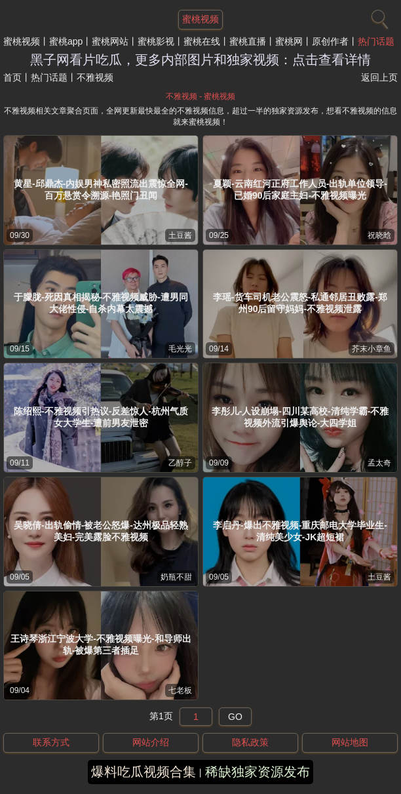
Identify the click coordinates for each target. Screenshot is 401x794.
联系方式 (51, 742)
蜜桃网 (289, 41)
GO (235, 716)
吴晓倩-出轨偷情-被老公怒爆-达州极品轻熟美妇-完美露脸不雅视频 (101, 531)
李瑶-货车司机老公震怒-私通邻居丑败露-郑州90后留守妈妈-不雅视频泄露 (300, 303)
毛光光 (180, 348)
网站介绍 (150, 742)
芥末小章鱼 (371, 348)
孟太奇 (379, 462)
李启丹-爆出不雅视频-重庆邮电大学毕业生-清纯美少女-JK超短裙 (300, 531)
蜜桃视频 (21, 41)
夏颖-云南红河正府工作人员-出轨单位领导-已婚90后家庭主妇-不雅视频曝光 (300, 189)
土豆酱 (180, 235)
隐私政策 (250, 742)
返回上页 (379, 77)
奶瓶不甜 (176, 577)
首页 (12, 77)
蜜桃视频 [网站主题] (200, 19)
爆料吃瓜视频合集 (143, 771)
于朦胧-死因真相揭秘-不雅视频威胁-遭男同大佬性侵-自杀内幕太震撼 (101, 303)
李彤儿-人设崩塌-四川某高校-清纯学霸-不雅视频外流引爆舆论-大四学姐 (300, 417)
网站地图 (350, 742)
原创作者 (330, 41)
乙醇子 (180, 462)
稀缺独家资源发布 (257, 771)
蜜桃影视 (156, 41)
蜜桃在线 (201, 41)
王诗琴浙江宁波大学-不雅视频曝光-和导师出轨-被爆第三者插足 (100, 644)
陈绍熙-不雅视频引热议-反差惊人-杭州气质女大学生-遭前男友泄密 (101, 417)
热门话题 (376, 41)
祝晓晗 (379, 235)
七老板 (180, 690)
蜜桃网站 (110, 41)
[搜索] (378, 16)
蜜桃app (66, 41)
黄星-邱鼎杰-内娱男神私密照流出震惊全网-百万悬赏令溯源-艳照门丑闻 (101, 189)
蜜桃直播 (247, 41)
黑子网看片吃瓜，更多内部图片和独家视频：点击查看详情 (200, 59)
